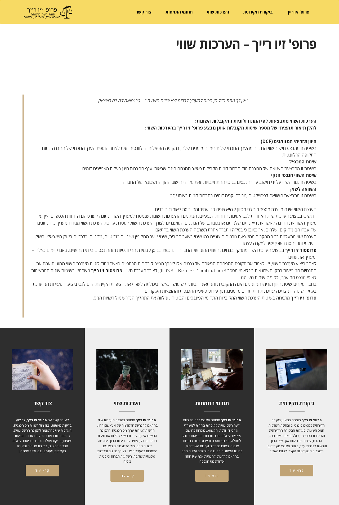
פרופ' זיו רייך (298, 12)
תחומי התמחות (179, 12)
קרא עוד (42, 470)
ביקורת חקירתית (258, 12)
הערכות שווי (218, 12)
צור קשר (143, 12)
